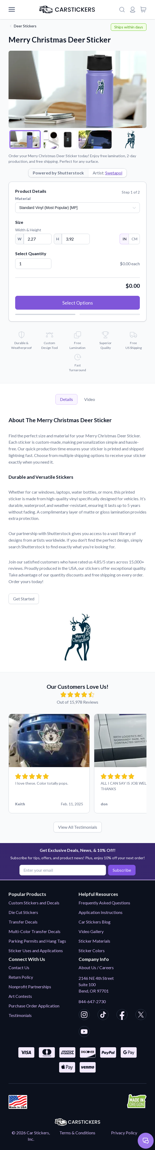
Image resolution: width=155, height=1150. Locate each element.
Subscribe (122, 870)
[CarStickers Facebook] (122, 1015)
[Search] (122, 9)
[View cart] (143, 9)
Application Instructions (101, 912)
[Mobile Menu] (12, 9)
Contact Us (19, 967)
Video (89, 399)
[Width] (38, 239)
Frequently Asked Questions (104, 902)
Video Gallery (91, 931)
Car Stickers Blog (95, 921)
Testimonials (20, 1015)
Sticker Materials (94, 940)
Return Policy (21, 977)
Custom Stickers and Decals (34, 902)
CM (134, 239)
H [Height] (57, 239)
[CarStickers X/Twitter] (140, 1015)
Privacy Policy (124, 1132)
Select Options (77, 303)
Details (66, 399)
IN (124, 239)
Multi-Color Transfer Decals (34, 931)
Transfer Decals (23, 921)
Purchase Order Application (34, 1005)
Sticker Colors (92, 950)
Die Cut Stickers (23, 912)
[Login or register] (132, 9)
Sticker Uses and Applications (36, 950)
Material (23, 198)
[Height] (76, 239)
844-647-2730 (92, 1001)
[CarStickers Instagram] (84, 1015)
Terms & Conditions (77, 1132)
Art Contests (20, 996)
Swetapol (113, 172)
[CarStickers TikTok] (103, 1015)
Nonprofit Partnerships (30, 986)
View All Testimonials (77, 827)
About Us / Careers (96, 967)
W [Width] (20, 239)
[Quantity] (33, 263)
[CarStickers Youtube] (84, 1032)
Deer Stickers (25, 26)
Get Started (23, 598)
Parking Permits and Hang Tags (37, 940)
